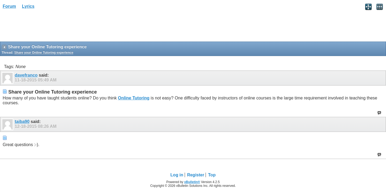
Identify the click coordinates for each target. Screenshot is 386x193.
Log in (177, 175)
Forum (9, 6)
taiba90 (22, 121)
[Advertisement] (43, 27)
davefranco (26, 75)
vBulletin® (192, 182)
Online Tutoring (133, 98)
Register (195, 175)
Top (211, 175)
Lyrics (28, 6)
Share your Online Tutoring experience (43, 52)
